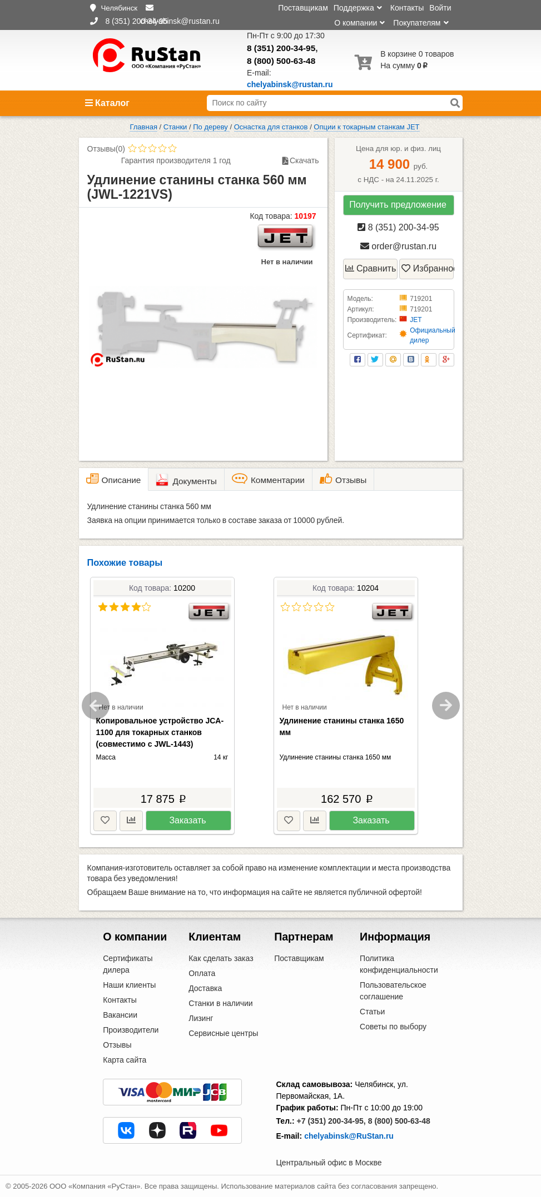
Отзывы (117, 1044)
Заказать (187, 820)
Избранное (427, 268)
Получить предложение (397, 204)
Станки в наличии (220, 1003)
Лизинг (200, 1018)
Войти (440, 7)
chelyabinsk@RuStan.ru (349, 1135)
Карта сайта (124, 1059)
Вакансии (120, 1014)
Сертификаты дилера (127, 964)
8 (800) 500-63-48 (281, 61)
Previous (96, 706)
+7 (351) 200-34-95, (331, 1120)
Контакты (407, 7)
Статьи (372, 1011)
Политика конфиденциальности (399, 964)
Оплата (201, 973)
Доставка (205, 988)
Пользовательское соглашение (393, 990)
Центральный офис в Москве (329, 1162)
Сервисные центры (223, 1033)
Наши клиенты (129, 984)
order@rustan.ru (398, 246)
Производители (130, 1029)
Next (446, 706)
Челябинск (119, 8)
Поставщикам (303, 7)
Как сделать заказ (220, 958)
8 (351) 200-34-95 (281, 48)
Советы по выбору (393, 1026)
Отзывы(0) (106, 148)
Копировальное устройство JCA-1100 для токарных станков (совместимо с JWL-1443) (160, 732)
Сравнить (370, 268)
